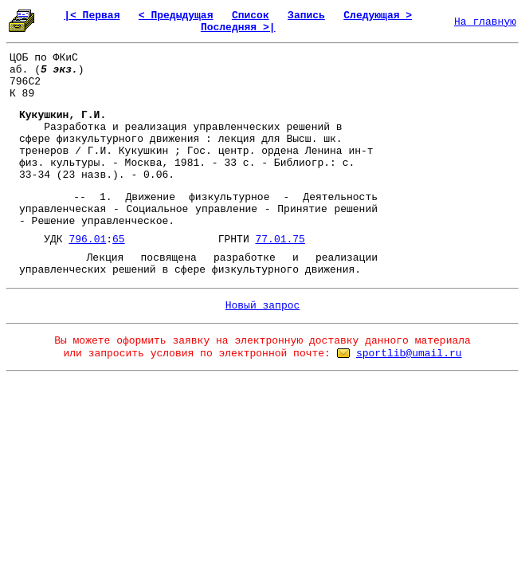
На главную (485, 22)
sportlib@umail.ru (409, 354)
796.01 (87, 240)
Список (250, 16)
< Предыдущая (176, 16)
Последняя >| (238, 27)
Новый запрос (262, 306)
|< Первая (91, 16)
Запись (306, 16)
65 (118, 240)
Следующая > (377, 16)
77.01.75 (279, 240)
